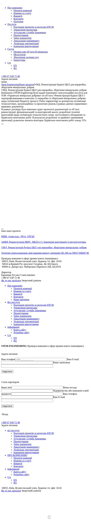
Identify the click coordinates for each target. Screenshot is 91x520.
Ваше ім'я (6, 387)
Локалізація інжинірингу (27, 40)
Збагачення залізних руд (26, 57)
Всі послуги (13, 302)
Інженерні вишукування (26, 46)
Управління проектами (25, 29)
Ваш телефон (8, 359)
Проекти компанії (23, 10)
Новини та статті (22, 13)
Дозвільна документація (26, 43)
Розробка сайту (21, 332)
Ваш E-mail (73, 359)
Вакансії (18, 16)
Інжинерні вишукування (26, 452)
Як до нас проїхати (11, 280)
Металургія (20, 54)
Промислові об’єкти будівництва (31, 51)
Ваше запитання (61, 362)
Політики (18, 21)
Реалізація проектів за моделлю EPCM (34, 27)
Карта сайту (20, 329)
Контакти (18, 18)
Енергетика (19, 60)
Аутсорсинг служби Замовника (30, 32)
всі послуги (13, 430)
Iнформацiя (13, 327)
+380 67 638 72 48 (10, 76)
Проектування (21, 35)
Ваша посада (70, 387)
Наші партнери (21, 299)
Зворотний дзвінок (31, 280)
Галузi (10, 49)
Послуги (11, 24)
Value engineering (22, 38)
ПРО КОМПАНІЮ (17, 455)
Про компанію (14, 7)
